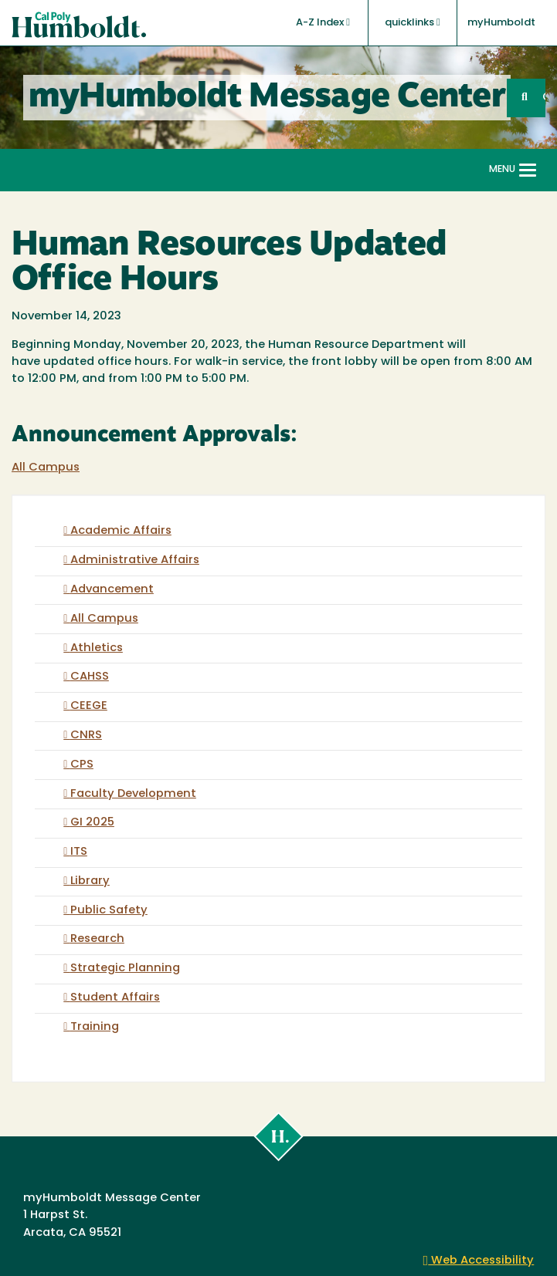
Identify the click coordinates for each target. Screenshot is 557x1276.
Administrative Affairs (134, 560)
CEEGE (88, 706)
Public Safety (109, 910)
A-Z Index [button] (323, 22)
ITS (78, 852)
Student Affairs (115, 998)
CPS (81, 765)
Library (90, 881)
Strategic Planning (125, 968)
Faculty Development (133, 794)
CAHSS (89, 677)
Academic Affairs (121, 531)
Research (97, 939)
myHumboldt (501, 23)
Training (94, 1027)
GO (543, 97)
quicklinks (412, 22)
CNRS (86, 735)
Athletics (96, 648)
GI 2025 (92, 823)
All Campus (46, 468)
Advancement (112, 590)
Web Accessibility (479, 1261)
